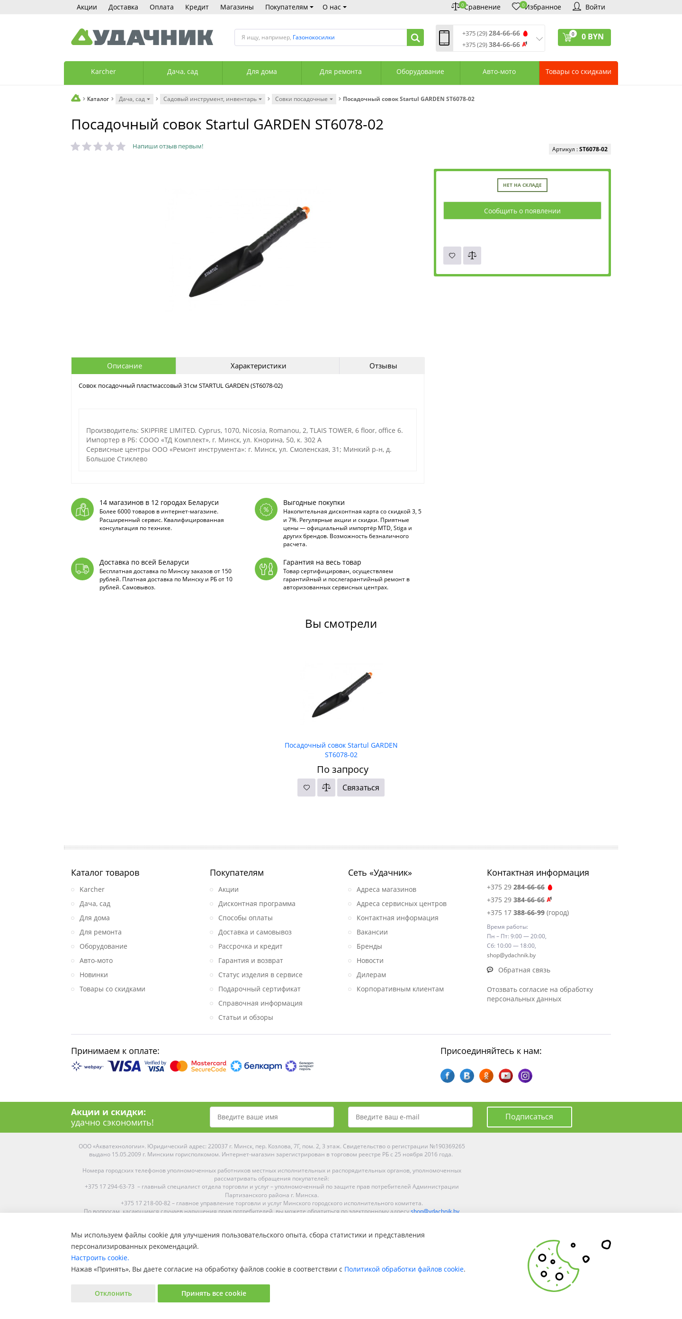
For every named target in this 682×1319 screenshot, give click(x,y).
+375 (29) (491, 33)
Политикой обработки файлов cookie (404, 1268)
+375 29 (520, 886)
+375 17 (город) (528, 912)
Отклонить (113, 1293)
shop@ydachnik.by (435, 1211)
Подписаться (529, 1116)
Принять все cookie (213, 1293)
